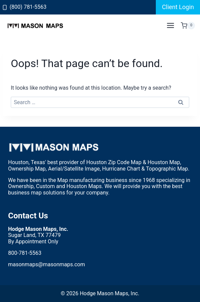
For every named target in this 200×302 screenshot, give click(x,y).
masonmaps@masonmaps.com (46, 264)
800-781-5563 (24, 253)
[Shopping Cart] (188, 25)
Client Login (178, 6)
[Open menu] (170, 26)
